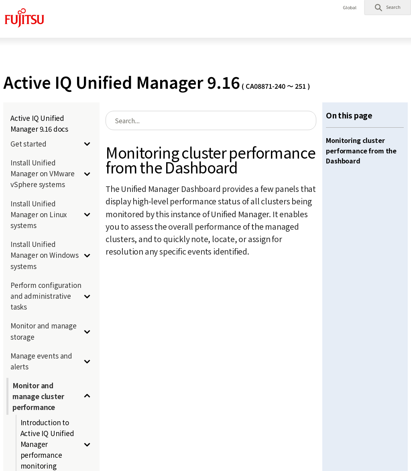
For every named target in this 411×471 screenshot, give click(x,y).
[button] (388, 7)
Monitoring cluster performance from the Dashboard (361, 150)
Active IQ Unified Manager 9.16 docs (39, 123)
